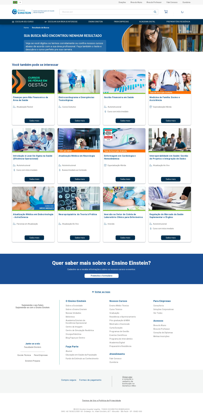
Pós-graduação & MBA (120, 320)
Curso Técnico (116, 309)
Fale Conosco (172, 2)
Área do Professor (154, 2)
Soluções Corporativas (163, 309)
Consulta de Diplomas (163, 333)
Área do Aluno (136, 2)
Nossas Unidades (73, 313)
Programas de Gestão (119, 331)
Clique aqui (127, 377)
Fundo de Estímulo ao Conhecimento (82, 359)
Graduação (114, 313)
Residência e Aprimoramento (123, 317)
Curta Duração (116, 328)
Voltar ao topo (102, 292)
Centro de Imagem (74, 327)
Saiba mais (34, 120)
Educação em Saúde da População (81, 355)
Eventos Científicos (118, 335)
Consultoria (158, 306)
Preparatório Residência (120, 346)
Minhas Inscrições (161, 336)
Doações (122, 2)
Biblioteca (70, 317)
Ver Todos (157, 313)
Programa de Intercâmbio (121, 339)
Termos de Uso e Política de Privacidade (101, 401)
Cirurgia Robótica (73, 334)
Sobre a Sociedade (74, 306)
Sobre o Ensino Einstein (76, 309)
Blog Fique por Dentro (75, 338)
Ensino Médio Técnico (119, 306)
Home (26, 28)
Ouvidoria (186, 2)
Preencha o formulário (101, 275)
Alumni (69, 351)
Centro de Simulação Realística (80, 330)
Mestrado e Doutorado (120, 324)
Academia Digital (117, 343)
